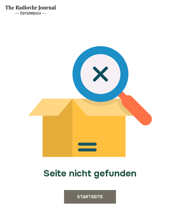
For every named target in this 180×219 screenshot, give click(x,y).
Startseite (90, 197)
